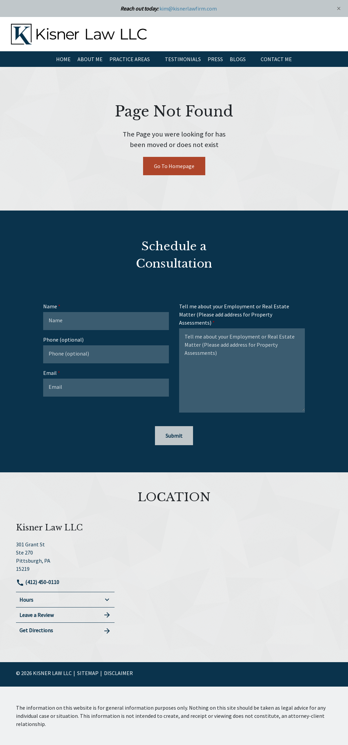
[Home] (63, 59)
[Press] (215, 59)
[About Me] (90, 59)
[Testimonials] (183, 59)
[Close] (339, 8)
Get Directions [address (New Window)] (65, 630)
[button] (154, 59)
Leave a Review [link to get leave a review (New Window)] (65, 615)
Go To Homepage (174, 166)
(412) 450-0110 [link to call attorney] (37, 582)
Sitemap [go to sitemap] (88, 673)
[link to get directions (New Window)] (65, 555)
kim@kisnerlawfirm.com (188, 8)
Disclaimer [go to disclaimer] (118, 673)
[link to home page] (79, 33)
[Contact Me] (276, 59)
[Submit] (174, 435)
